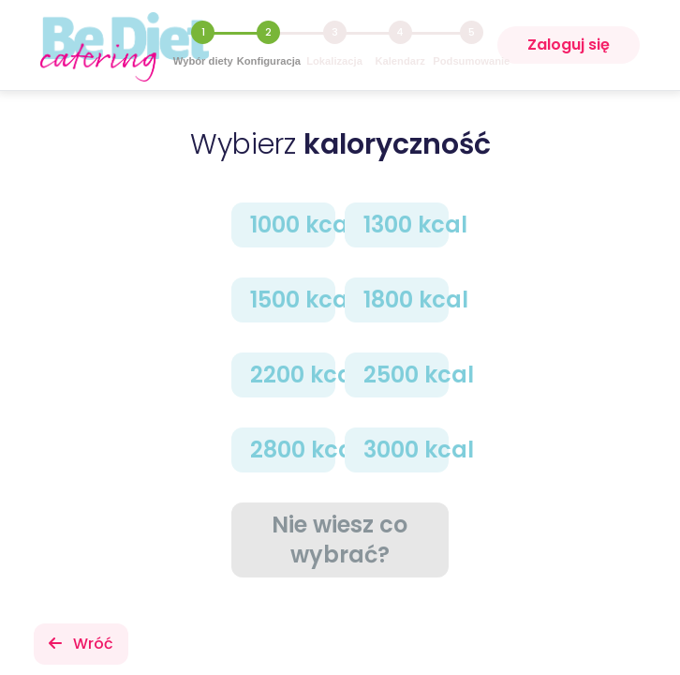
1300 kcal (406, 224)
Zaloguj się (568, 44)
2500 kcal (406, 374)
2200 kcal (292, 374)
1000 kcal (292, 224)
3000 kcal (406, 449)
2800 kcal (292, 449)
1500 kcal (292, 299)
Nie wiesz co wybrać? (339, 539)
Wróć (81, 643)
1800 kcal (406, 299)
